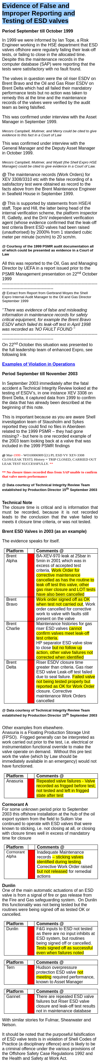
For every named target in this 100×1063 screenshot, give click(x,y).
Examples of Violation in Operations (38, 364)
